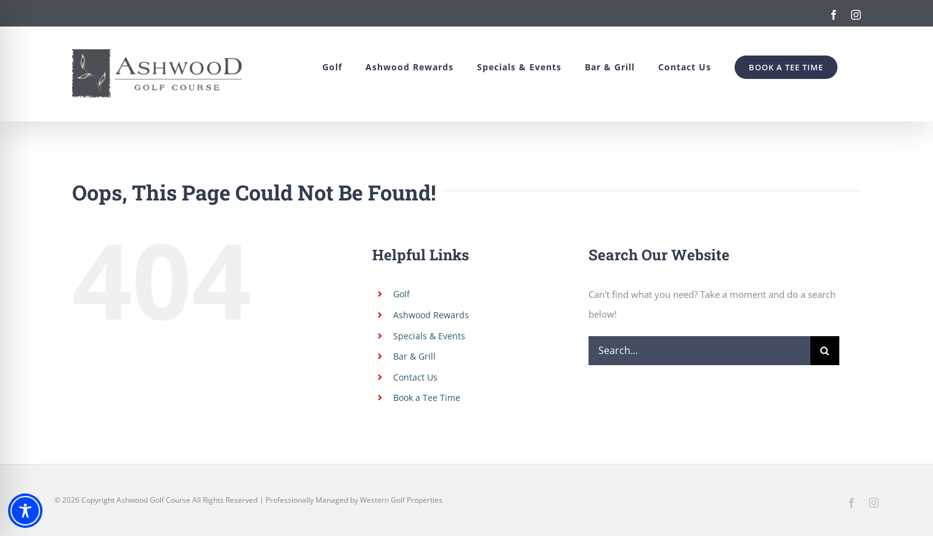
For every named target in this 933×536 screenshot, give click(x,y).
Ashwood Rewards (431, 315)
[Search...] (699, 350)
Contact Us (415, 377)
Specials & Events (429, 336)
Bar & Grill (414, 356)
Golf (401, 294)
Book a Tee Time (426, 397)
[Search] (824, 350)
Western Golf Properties (401, 500)
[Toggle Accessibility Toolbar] (25, 511)
